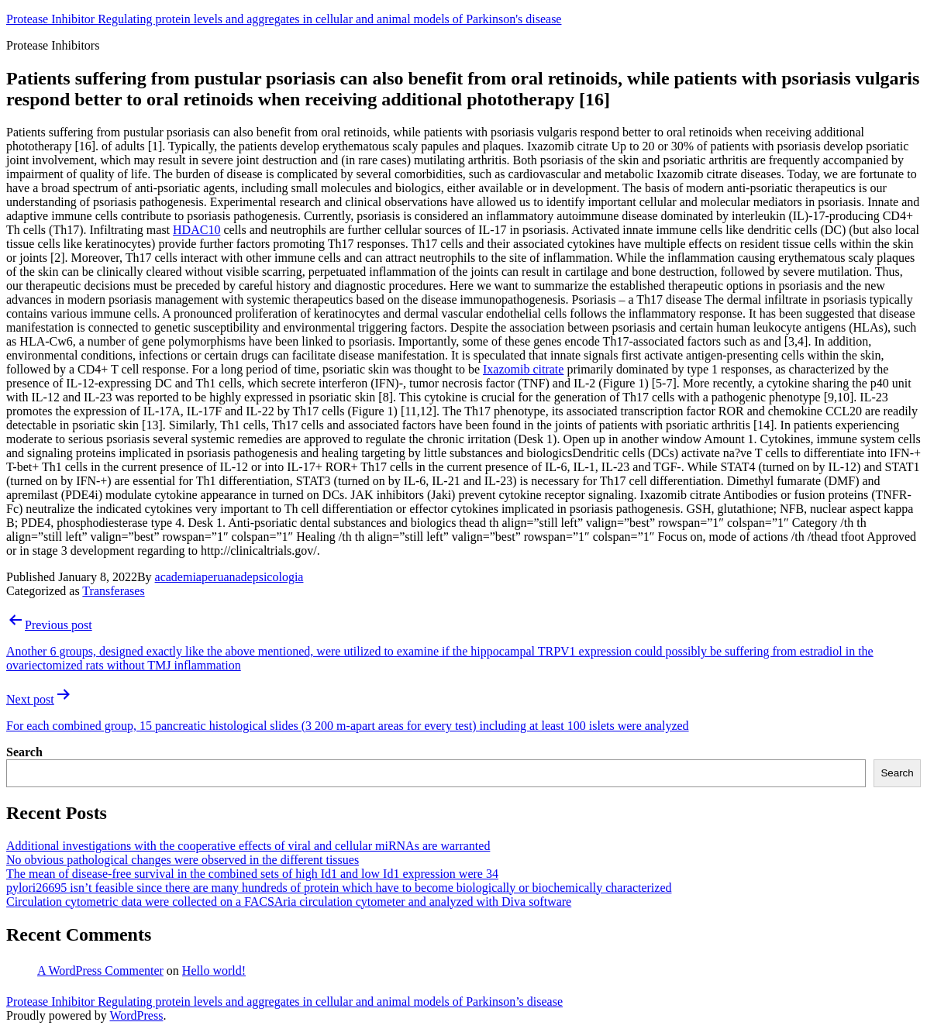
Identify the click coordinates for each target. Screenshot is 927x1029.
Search (24, 752)
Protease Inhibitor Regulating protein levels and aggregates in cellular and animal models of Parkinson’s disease (284, 1001)
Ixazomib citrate (523, 369)
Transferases (113, 590)
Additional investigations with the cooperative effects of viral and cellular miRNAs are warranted (248, 845)
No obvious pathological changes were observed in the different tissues (182, 859)
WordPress (136, 1015)
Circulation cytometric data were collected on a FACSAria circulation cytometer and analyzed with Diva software (288, 901)
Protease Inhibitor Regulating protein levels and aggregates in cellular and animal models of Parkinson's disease (283, 19)
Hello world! (214, 970)
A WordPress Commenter (100, 970)
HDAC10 (196, 229)
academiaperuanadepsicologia (229, 576)
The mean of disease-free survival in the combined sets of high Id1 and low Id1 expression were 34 (252, 873)
